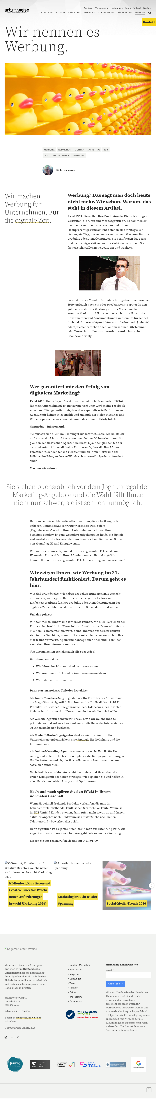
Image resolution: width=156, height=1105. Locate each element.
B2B (106, 149)
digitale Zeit (32, 220)
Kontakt (147, 8)
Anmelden (114, 983)
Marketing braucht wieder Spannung (77, 900)
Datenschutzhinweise (118, 1030)
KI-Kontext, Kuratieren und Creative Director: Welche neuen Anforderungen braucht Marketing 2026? (29, 893)
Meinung (49, 149)
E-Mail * (110, 970)
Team (128, 8)
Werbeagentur (102, 8)
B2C (47, 155)
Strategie (47, 12)
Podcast (137, 8)
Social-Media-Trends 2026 (126, 903)
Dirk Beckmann (66, 170)
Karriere (88, 8)
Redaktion (64, 149)
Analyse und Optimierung (78, 781)
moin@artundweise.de (28, 1017)
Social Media (106, 12)
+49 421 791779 (22, 1011)
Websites (89, 12)
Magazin (140, 12)
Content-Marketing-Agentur (54, 735)
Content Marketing (68, 12)
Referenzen (125, 12)
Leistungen (117, 8)
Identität (78, 155)
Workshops (37, 419)
